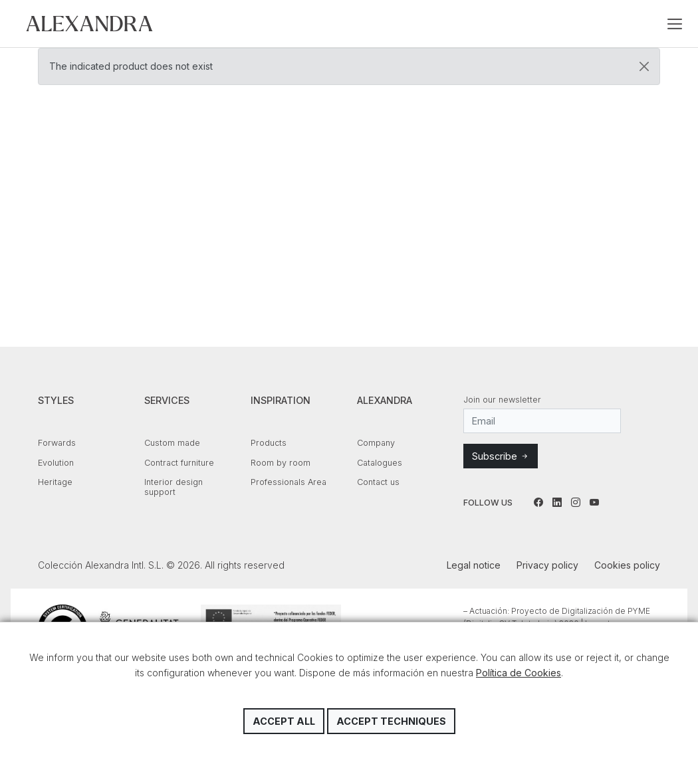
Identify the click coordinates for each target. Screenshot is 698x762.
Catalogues (379, 463)
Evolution (56, 463)
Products (269, 443)
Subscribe (500, 456)
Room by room (280, 463)
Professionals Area (288, 482)
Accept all (284, 721)
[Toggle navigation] (674, 24)
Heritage (55, 482)
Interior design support (173, 487)
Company (376, 443)
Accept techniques (391, 721)
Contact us (378, 482)
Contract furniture (179, 463)
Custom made (172, 443)
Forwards (57, 443)
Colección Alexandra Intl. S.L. (89, 23)
